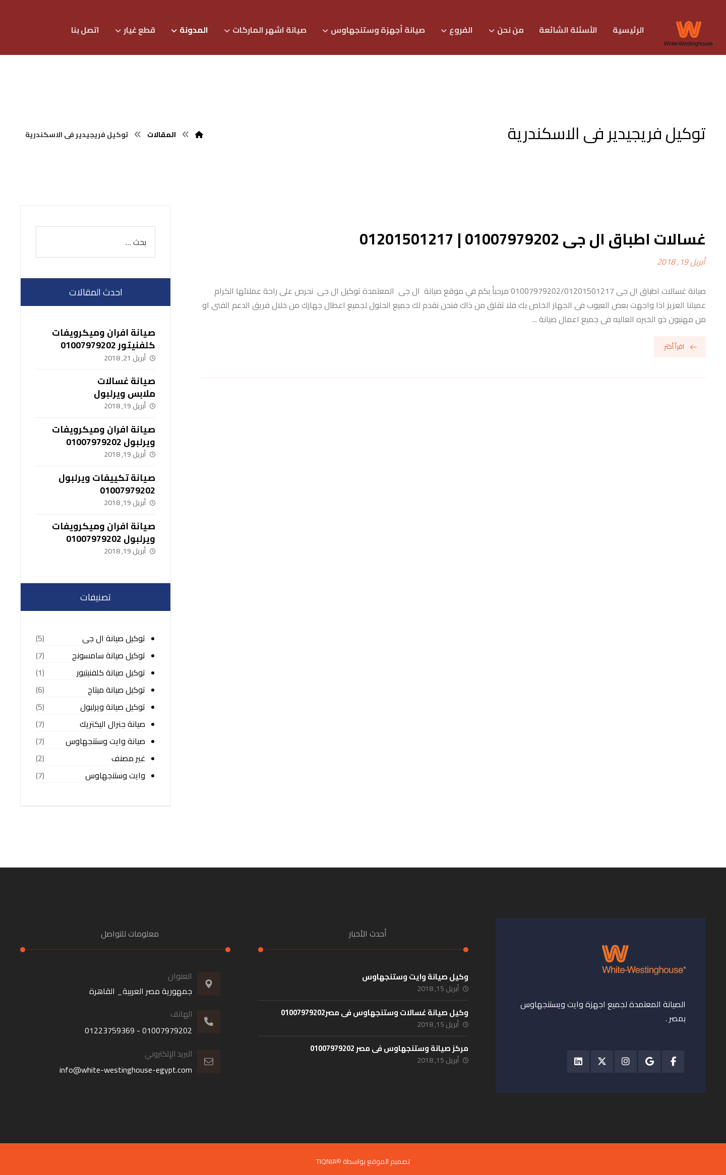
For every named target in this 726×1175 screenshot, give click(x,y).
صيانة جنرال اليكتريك (112, 724)
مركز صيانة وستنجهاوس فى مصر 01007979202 (389, 1048)
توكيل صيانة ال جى (113, 638)
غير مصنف (128, 758)
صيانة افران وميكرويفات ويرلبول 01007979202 (103, 435)
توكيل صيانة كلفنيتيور (111, 672)
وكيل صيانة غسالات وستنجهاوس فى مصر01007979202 (374, 1012)
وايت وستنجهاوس (115, 775)
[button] (673, 1061)
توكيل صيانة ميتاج (116, 690)
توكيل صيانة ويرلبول (112, 707)
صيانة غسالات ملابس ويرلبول (124, 387)
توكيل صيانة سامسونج (108, 655)
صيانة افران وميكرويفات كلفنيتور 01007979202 (103, 338)
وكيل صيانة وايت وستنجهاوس (415, 976)
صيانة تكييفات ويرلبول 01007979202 (106, 484)
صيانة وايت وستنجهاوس (105, 741)
